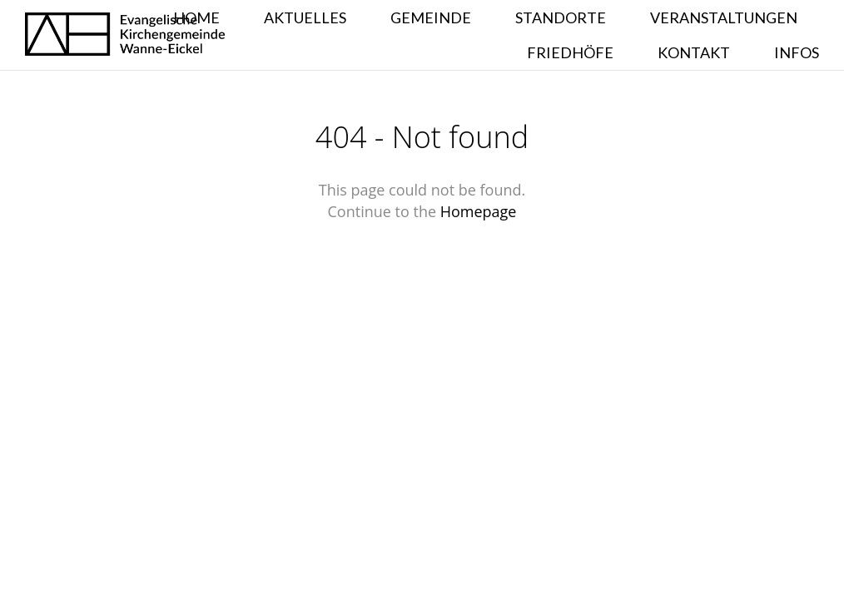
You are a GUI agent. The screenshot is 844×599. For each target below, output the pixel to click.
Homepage (478, 211)
